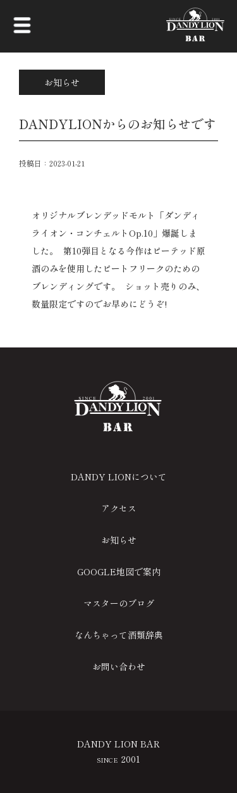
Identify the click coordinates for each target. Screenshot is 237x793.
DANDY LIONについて (119, 476)
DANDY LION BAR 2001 (118, 751)
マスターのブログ (118, 603)
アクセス (119, 508)
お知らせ (119, 540)
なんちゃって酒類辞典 (119, 634)
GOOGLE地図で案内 (119, 571)
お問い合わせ (118, 666)
